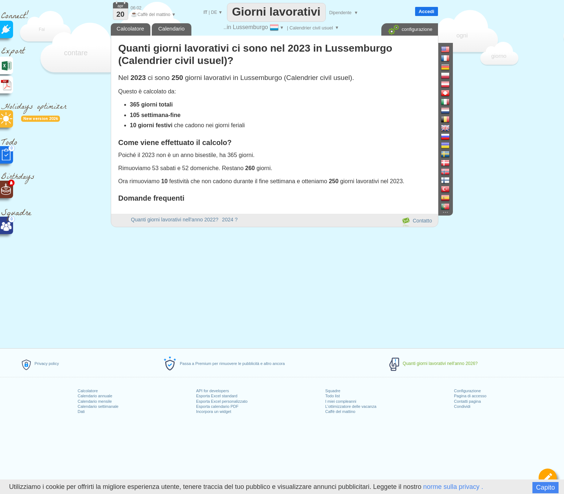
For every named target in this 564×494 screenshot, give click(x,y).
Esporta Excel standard (217, 396)
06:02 (136, 8)
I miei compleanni (340, 401)
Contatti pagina (467, 401)
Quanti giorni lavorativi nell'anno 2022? (175, 219)
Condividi (462, 406)
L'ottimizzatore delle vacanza (350, 406)
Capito (545, 487)
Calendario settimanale (98, 406)
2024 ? (230, 219)
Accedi (426, 11)
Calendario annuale (95, 396)
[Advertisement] (274, 286)
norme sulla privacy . (453, 486)
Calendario (171, 28)
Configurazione (467, 391)
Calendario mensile (95, 401)
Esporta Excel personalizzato (222, 401)
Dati (81, 411)
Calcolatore (88, 391)
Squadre (332, 391)
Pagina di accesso (470, 396)
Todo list (332, 396)
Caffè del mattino (340, 411)
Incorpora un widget (213, 411)
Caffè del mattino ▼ (153, 14)
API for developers (212, 391)
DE (214, 12)
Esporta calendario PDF (217, 406)
